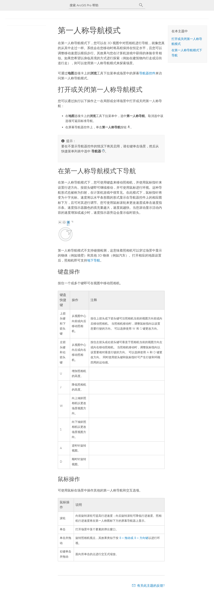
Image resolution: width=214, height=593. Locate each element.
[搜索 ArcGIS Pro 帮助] (103, 5)
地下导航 (93, 260)
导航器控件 (147, 73)
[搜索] (141, 5)
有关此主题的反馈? (151, 585)
